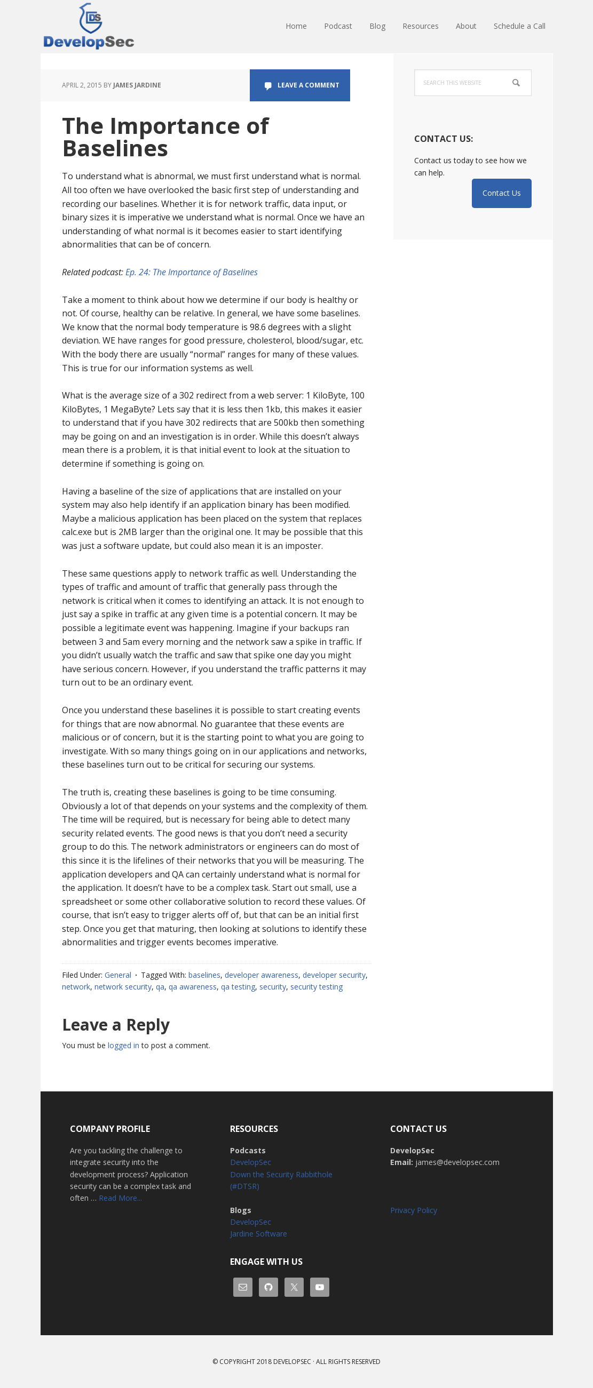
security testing (316, 987)
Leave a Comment (308, 85)
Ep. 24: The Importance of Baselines (191, 272)
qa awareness (193, 987)
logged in (123, 1045)
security (272, 987)
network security (123, 987)
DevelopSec (110, 26)
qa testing (238, 987)
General (118, 975)
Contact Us (502, 193)
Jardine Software (258, 1234)
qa (160, 987)
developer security (334, 975)
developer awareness (261, 975)
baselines (204, 975)
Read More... (120, 1198)
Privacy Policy (413, 1210)
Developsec (292, 1361)
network (76, 987)
